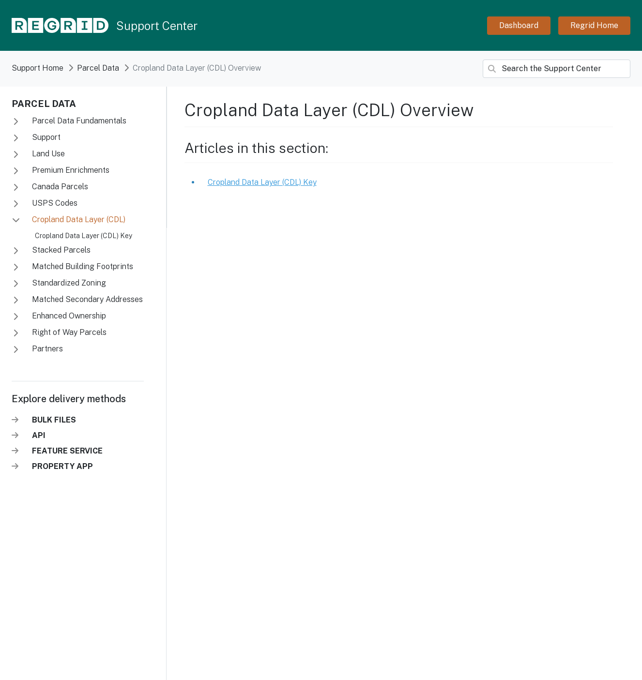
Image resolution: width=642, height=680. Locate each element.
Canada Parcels (59, 186)
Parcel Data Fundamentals (78, 120)
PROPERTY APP (62, 466)
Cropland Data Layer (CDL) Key (83, 236)
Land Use (47, 153)
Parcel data (98, 68)
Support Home (37, 68)
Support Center (157, 25)
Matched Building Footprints (81, 266)
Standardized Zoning (68, 282)
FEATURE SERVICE (67, 450)
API (39, 435)
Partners (46, 348)
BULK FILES (54, 419)
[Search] (556, 69)
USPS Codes (53, 203)
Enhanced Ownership (68, 315)
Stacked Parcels (60, 250)
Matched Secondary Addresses (86, 299)
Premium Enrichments (69, 170)
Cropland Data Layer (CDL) (77, 219)
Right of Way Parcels (68, 332)
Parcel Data (44, 103)
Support (45, 137)
